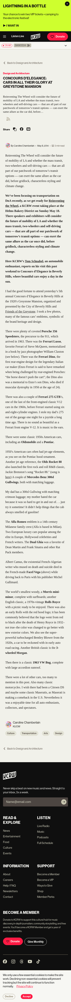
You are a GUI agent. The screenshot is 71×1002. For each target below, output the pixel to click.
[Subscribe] (63, 802)
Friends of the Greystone (20, 311)
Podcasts (42, 837)
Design (58, 733)
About (6, 874)
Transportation (29, 733)
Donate (57, 36)
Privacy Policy (24, 986)
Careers (8, 879)
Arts (46, 733)
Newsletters (10, 891)
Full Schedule (45, 843)
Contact (8, 896)
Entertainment (11, 836)
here (8, 477)
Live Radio (43, 826)
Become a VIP (45, 879)
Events (7, 853)
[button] (22, 45)
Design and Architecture (16, 73)
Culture (11, 733)
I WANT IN (12, 25)
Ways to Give (44, 885)
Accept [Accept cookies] (27, 996)
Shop (40, 891)
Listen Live (17, 36)
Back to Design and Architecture (22, 62)
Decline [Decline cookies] (9, 996)
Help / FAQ (9, 885)
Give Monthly (36, 941)
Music (40, 831)
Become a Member (48, 874)
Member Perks (45, 896)
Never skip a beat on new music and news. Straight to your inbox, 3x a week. (34, 790)
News (6, 830)
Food (6, 842)
